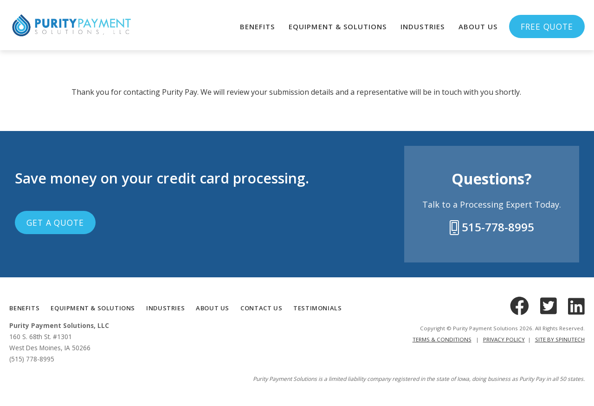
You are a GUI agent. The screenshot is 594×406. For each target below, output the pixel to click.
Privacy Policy (504, 339)
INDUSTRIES (165, 308)
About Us (477, 26)
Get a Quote (55, 222)
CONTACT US (261, 308)
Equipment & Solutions (338, 26)
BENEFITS (24, 308)
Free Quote (547, 26)
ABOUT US (212, 308)
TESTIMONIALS (317, 308)
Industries (422, 26)
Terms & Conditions (442, 339)
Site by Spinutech (560, 339)
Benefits (257, 26)
